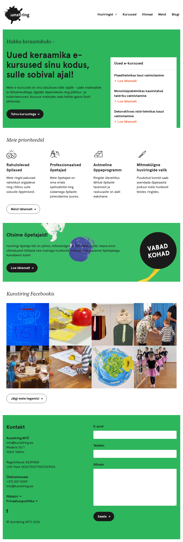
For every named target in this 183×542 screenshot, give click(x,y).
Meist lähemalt (21, 209)
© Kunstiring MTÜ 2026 (23, 522)
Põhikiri (12, 496)
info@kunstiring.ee (19, 443)
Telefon (98, 445)
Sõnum (98, 464)
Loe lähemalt (127, 81)
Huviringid (105, 14)
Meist (162, 14)
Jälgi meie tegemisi (25, 398)
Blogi (175, 14)
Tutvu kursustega (23, 114)
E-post (98, 426)
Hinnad (147, 14)
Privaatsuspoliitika (20, 501)
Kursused (130, 14)
